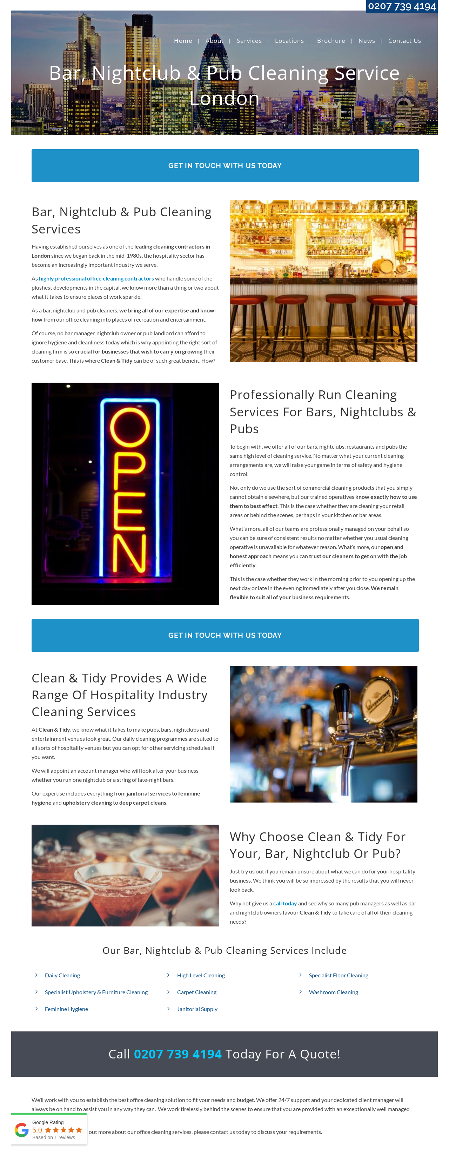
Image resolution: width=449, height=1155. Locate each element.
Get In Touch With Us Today (225, 165)
